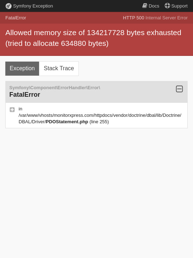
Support (176, 6)
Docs (150, 6)
